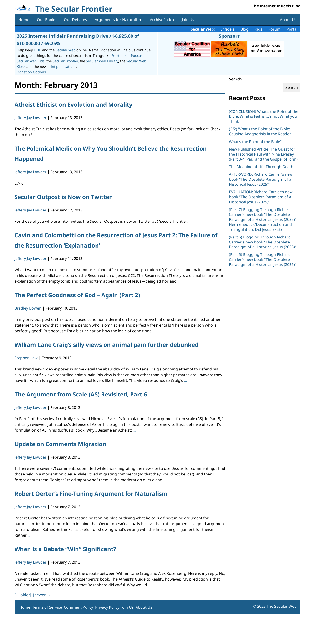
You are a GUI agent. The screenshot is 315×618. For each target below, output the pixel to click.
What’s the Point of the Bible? (255, 141)
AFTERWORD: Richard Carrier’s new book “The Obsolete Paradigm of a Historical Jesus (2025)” (261, 179)
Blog (244, 29)
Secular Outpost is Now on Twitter (63, 197)
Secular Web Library (102, 61)
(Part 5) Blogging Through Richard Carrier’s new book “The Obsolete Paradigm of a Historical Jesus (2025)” (262, 259)
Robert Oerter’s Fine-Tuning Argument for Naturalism (91, 493)
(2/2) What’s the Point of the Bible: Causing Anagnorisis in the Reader (260, 131)
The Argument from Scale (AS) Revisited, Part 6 (81, 394)
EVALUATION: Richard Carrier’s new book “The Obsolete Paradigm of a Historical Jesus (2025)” (261, 197)
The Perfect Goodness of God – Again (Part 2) (77, 295)
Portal (291, 29)
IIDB (37, 50)
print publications (61, 66)
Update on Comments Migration (60, 444)
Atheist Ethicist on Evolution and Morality (73, 104)
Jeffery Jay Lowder (30, 117)
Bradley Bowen (28, 308)
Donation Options (31, 72)
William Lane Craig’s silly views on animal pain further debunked (106, 345)
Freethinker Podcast (127, 55)
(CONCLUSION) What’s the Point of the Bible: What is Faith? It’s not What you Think (263, 116)
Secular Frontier (65, 61)
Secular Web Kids (31, 61)
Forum (274, 29)
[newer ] (42, 594)
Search (235, 79)
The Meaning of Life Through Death (261, 166)
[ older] (23, 594)
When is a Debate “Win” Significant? (65, 549)
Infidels (227, 29)
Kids (258, 29)
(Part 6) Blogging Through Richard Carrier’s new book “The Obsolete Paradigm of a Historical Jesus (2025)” (262, 242)
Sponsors (229, 36)
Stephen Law (26, 357)
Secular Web (66, 50)
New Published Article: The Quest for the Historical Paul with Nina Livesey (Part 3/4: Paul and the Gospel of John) (263, 154)
